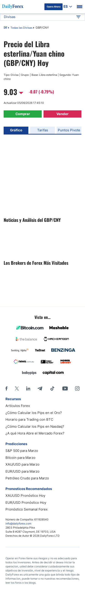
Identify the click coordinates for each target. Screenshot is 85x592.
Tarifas (42, 130)
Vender (62, 114)
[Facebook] (6, 388)
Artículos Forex (17, 406)
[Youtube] (65, 388)
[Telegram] (39, 388)
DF (5, 28)
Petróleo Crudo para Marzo (27, 478)
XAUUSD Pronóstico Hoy (25, 495)
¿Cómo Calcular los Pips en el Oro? (33, 413)
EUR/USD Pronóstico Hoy (25, 502)
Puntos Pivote (69, 130)
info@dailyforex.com (18, 523)
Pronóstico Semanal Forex (26, 509)
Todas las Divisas (21, 27)
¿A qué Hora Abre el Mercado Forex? (34, 433)
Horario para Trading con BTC (29, 419)
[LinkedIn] (28, 388)
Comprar (22, 114)
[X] (17, 388)
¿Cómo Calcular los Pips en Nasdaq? (34, 426)
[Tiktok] (52, 388)
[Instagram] (77, 388)
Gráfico (16, 130)
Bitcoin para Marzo (20, 457)
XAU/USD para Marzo (22, 464)
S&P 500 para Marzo (21, 450)
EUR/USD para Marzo (22, 471)
